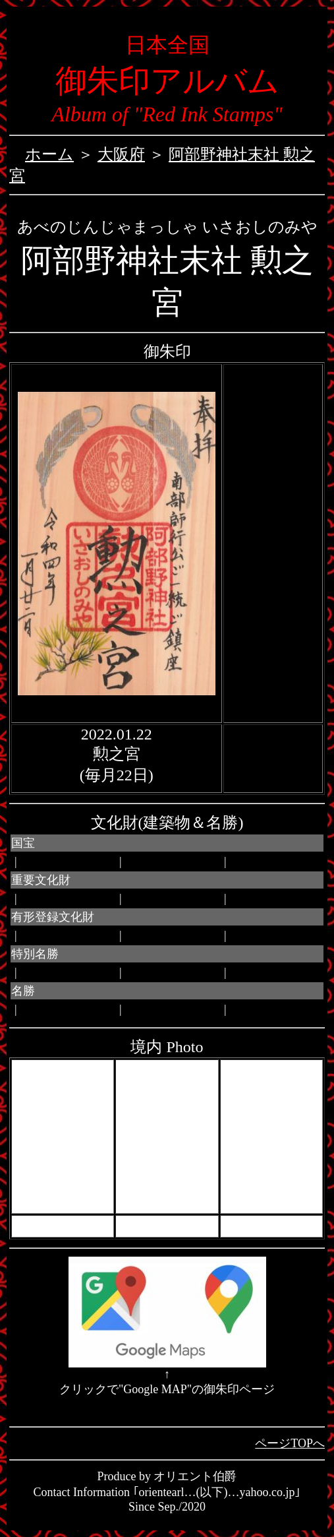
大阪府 (121, 154)
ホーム (49, 154)
